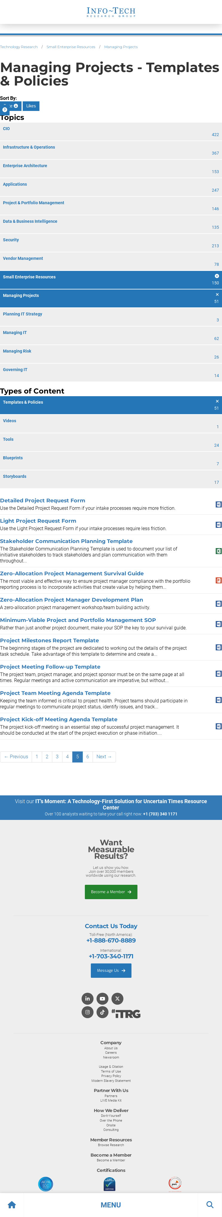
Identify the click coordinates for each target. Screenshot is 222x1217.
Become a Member (111, 891)
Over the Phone (111, 1120)
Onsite (111, 1125)
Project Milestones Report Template (49, 640)
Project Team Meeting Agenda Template (55, 693)
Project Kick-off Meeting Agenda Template (58, 719)
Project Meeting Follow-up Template (50, 667)
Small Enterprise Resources (71, 47)
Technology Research (19, 47)
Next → (104, 757)
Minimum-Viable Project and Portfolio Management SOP (78, 620)
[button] (111, 1205)
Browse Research (111, 1145)
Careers (111, 1052)
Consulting (111, 1130)
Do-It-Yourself (111, 1116)
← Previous (16, 757)
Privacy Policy (111, 1076)
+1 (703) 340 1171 (160, 814)
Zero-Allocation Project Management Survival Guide (72, 573)
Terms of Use (111, 1071)
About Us (111, 1048)
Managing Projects (121, 47)
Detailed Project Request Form (42, 500)
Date (11, 106)
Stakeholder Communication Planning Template (66, 541)
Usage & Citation (111, 1067)
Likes (31, 106)
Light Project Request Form (38, 521)
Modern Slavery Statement (111, 1081)
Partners (111, 1096)
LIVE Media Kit (111, 1100)
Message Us (111, 970)
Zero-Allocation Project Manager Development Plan (71, 600)
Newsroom (111, 1057)
